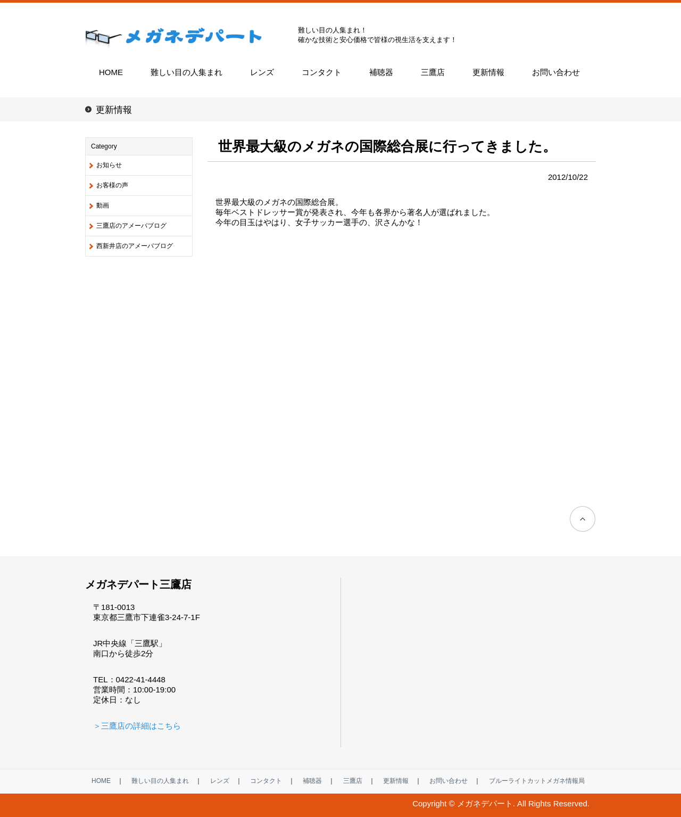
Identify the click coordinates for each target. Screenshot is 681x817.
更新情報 (488, 72)
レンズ (262, 72)
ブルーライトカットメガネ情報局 (537, 781)
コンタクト (322, 72)
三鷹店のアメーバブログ (131, 225)
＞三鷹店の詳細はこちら (137, 725)
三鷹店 (433, 72)
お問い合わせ (556, 72)
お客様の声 (112, 185)
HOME (111, 72)
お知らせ (109, 165)
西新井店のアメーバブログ (134, 246)
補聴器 (381, 72)
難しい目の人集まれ (186, 72)
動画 (102, 205)
